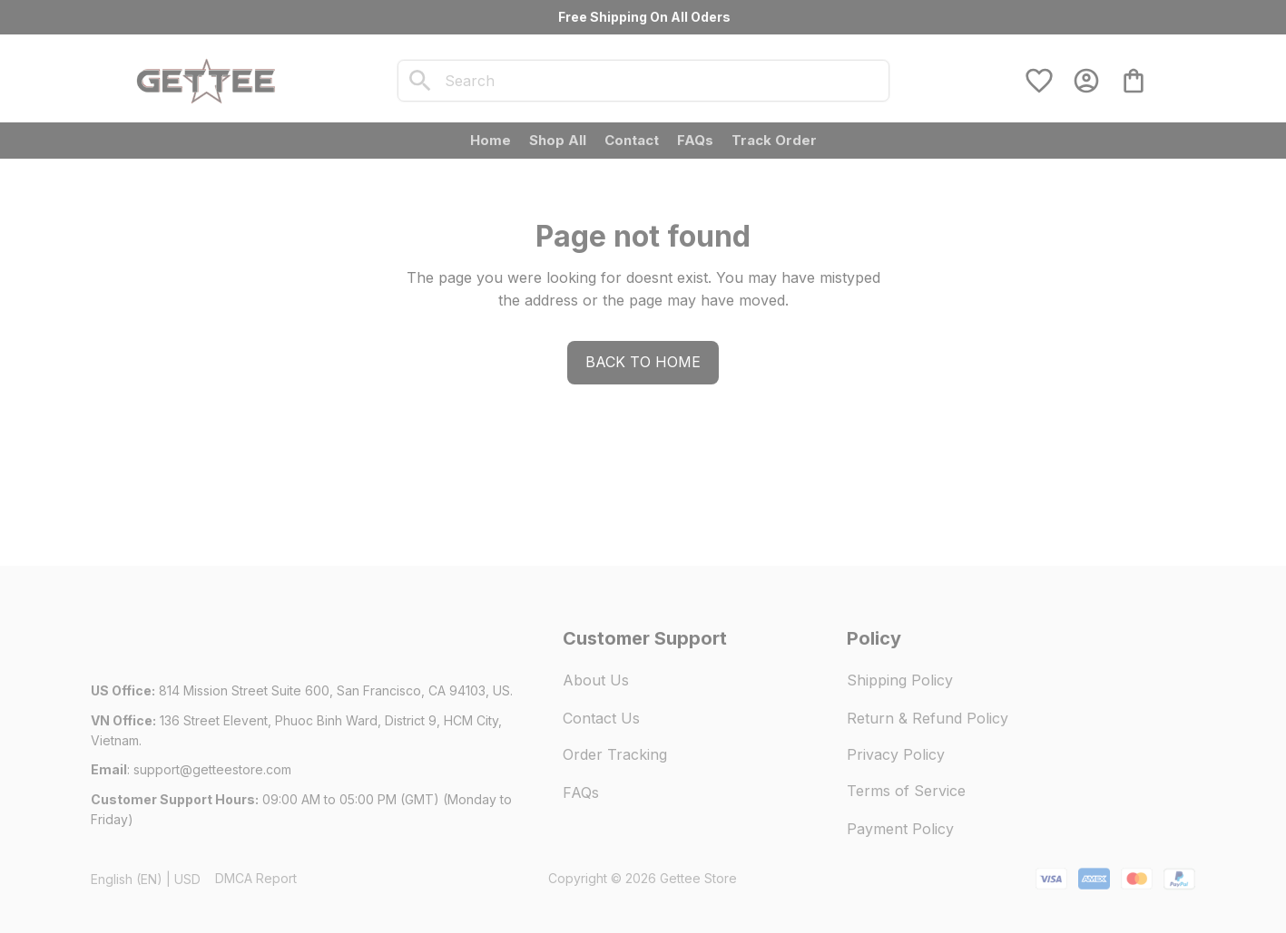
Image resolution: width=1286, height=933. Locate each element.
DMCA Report (256, 878)
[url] (212, 770)
